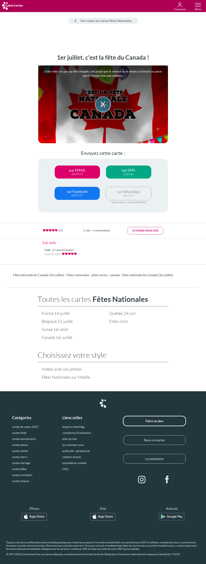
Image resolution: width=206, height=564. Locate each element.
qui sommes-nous (73, 444)
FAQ (65, 469)
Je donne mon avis (145, 230)
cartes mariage (21, 463)
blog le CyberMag (73, 426)
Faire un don (154, 421)
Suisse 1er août (55, 329)
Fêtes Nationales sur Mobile (66, 377)
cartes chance (20, 481)
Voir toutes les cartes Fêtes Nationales (103, 20)
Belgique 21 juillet (57, 321)
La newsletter (154, 459)
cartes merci (19, 457)
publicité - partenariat (76, 451)
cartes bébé (19, 469)
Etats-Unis (118, 321)
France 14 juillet (56, 313)
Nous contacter (154, 440)
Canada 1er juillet (57, 337)
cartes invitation (22, 475)
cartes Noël (19, 432)
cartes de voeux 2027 (25, 426)
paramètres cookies (74, 463)
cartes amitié (20, 451)
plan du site (69, 438)
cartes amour (20, 444)
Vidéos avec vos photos (62, 369)
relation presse (71, 457)
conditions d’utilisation (76, 432)
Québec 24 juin (122, 313)
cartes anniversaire (24, 438)
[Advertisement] (15, 114)
